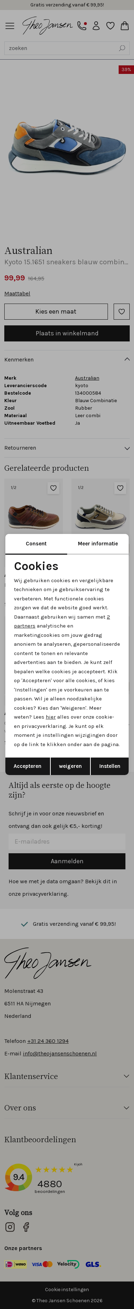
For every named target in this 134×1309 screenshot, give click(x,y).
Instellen (109, 766)
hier (51, 717)
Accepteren (27, 766)
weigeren (70, 766)
